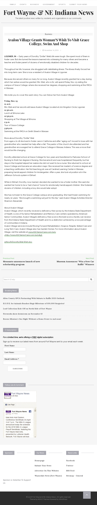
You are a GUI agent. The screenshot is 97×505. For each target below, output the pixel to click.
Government (49, 4)
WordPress (63, 499)
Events (23, 4)
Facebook (70, 460)
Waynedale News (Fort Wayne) (48, 476)
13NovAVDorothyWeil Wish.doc (18, 242)
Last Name (9, 352)
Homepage (39, 460)
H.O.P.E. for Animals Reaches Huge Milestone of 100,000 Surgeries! (33, 303)
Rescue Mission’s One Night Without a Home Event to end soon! (32, 319)
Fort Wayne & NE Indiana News (48, 12)
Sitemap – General (74, 476)
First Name (10, 345)
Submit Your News (78, 4)
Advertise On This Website (47, 471)
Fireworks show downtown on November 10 (23, 314)
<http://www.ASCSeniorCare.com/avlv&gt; (23, 235)
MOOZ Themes (43, 499)
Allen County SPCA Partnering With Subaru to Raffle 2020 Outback (33, 298)
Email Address (12, 359)
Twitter (69, 465)
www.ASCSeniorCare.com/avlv (42, 232)
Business (34, 4)
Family (13, 4)
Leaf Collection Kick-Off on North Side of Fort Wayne (27, 309)
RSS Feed (70, 471)
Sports (62, 4)
